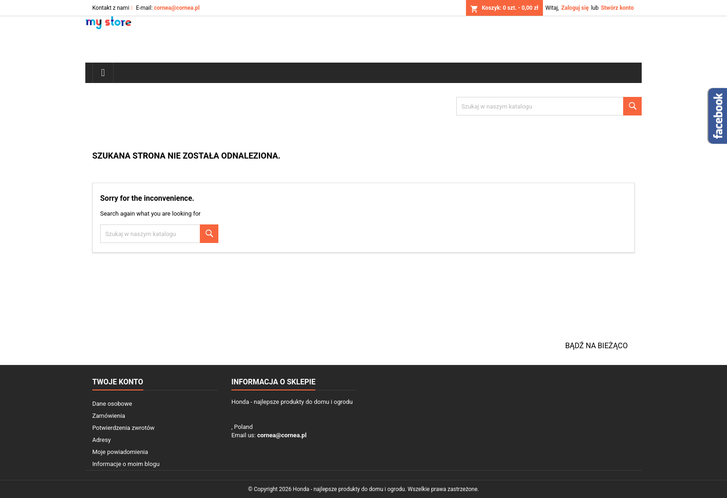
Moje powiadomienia (120, 451)
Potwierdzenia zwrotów (123, 427)
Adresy (101, 439)
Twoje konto (117, 381)
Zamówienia (108, 415)
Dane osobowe (112, 403)
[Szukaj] (549, 106)
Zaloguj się (574, 8)
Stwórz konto (617, 8)
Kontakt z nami (110, 8)
